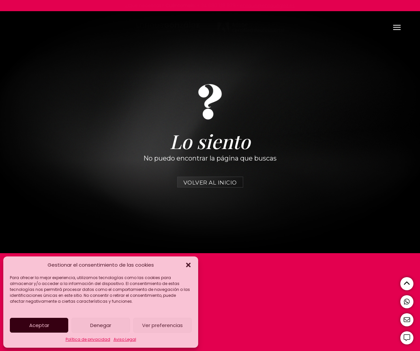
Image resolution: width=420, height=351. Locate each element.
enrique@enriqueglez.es (267, 5)
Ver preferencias (162, 325)
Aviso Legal (125, 339)
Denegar (100, 325)
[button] (188, 265)
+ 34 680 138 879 (216, 5)
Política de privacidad (88, 339)
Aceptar (39, 325)
